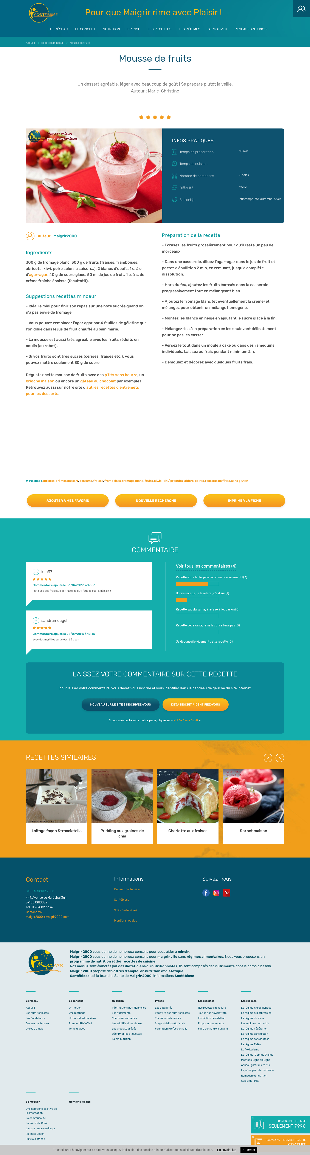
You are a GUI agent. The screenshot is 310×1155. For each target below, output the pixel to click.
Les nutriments (121, 1011)
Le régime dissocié (252, 1016)
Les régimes (193, 28)
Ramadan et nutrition (254, 1073)
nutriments (225, 964)
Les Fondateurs (35, 1016)
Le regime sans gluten (254, 1031)
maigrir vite (167, 955)
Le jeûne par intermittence (257, 1068)
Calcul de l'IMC (250, 1078)
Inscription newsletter (211, 1016)
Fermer (249, 1150)
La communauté (36, 1116)
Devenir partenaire (127, 887)
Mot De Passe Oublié (186, 718)
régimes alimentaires (205, 955)
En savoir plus (226, 1150)
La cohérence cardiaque (41, 1126)
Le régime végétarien (254, 1026)
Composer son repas (124, 1016)
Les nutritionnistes (37, 1011)
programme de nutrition (90, 959)
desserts (85, 479)
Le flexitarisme (250, 1047)
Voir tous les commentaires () (206, 564)
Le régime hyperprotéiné (256, 1011)
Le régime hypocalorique (256, 1005)
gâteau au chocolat (98, 379)
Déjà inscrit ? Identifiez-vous (195, 702)
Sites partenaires (125, 908)
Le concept (77, 28)
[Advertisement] (155, 429)
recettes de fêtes (217, 479)
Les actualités (163, 1005)
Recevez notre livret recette (285, 1143)
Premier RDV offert (80, 1021)
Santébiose (121, 898)
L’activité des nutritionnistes (172, 1011)
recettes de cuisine (138, 959)
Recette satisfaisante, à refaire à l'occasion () (207, 611)
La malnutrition (121, 1037)
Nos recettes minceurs (212, 1005)
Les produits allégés (124, 1026)
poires (199, 479)
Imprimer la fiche (244, 499)
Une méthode (77, 1011)
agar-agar (38, 272)
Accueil (30, 1005)
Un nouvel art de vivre (82, 1016)
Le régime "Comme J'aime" (257, 1052)
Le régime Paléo (251, 1042)
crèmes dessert (67, 479)
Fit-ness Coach (35, 1131)
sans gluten (239, 479)
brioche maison (40, 379)
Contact (37, 877)
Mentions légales (125, 918)
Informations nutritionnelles (129, 1005)
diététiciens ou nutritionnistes (151, 964)
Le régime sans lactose (255, 1037)
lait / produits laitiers (178, 479)
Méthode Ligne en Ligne (255, 1058)
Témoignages (77, 1026)
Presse (131, 28)
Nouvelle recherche (156, 499)
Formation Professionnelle (171, 1026)
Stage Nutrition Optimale (170, 1021)
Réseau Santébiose (261, 28)
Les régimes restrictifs (255, 1021)
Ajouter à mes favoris (67, 499)
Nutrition (106, 28)
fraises (98, 479)
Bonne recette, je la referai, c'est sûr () (202, 595)
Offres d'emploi (35, 1026)
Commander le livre (287, 1124)
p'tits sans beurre (121, 373)
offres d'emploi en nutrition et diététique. (148, 969)
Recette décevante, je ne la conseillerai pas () (208, 627)
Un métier (75, 1005)
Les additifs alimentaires (127, 1021)
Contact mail (34, 910)
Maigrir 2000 (43, 13)
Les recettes (160, 28)
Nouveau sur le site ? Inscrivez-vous (120, 702)
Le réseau (48, 28)
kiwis (157, 479)
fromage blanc (132, 479)
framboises (112, 479)
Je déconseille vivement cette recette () (204, 643)
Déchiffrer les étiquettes (127, 1031)
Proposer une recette (211, 1021)
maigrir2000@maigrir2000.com (47, 915)
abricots (48, 479)
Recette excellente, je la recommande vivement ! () (211, 579)
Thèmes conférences (168, 1016)
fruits (149, 479)
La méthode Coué (36, 1121)
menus (82, 964)
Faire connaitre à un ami (213, 1026)
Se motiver (224, 28)
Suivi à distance (35, 1137)
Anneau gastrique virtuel (256, 1063)
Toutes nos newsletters (212, 1011)
